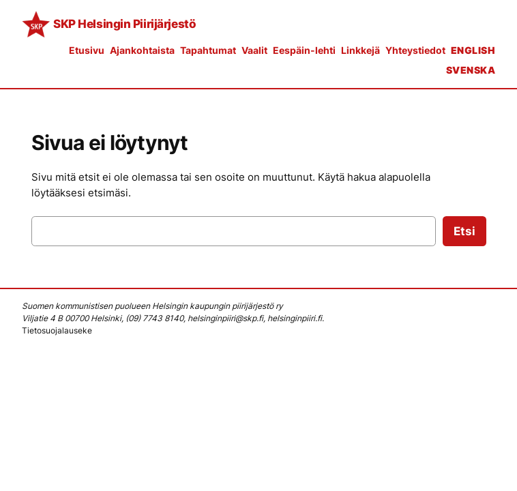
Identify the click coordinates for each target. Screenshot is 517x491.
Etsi (464, 231)
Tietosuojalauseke (57, 330)
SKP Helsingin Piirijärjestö (124, 23)
